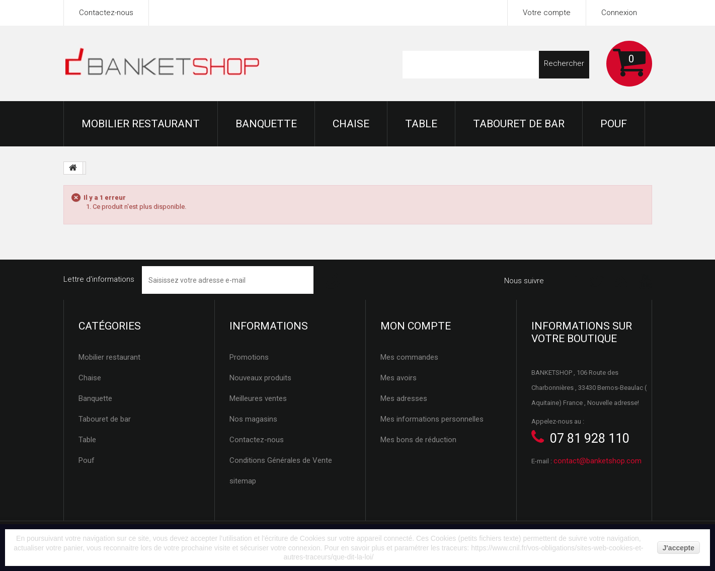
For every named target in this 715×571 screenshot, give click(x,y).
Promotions (249, 357)
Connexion (619, 12)
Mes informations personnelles (432, 419)
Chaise (351, 124)
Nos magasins (253, 419)
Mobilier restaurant (141, 124)
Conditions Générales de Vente (280, 460)
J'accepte (678, 548)
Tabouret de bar (519, 124)
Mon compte (415, 326)
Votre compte (547, 12)
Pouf (613, 124)
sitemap (242, 480)
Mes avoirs (398, 377)
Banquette (266, 124)
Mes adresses (403, 398)
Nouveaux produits (260, 377)
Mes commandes (409, 357)
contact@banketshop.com (597, 460)
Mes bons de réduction (418, 439)
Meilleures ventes (258, 398)
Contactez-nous (106, 12)
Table (421, 124)
